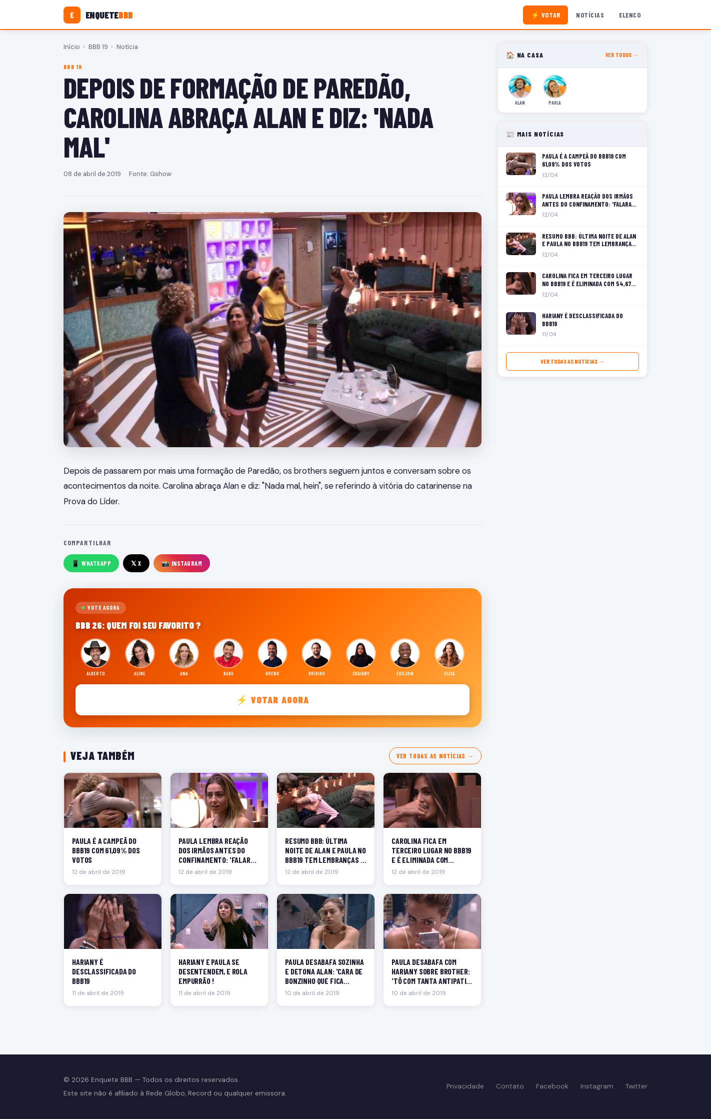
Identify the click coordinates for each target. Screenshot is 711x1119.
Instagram (597, 1086)
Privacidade (465, 1086)
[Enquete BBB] (98, 15)
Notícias (590, 15)
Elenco (629, 15)
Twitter (637, 1086)
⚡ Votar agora (273, 699)
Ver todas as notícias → (435, 756)
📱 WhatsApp (91, 563)
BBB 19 (98, 47)
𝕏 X (136, 563)
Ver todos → (622, 55)
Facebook (552, 1086)
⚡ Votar (545, 15)
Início (72, 47)
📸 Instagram (182, 563)
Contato (510, 1086)
